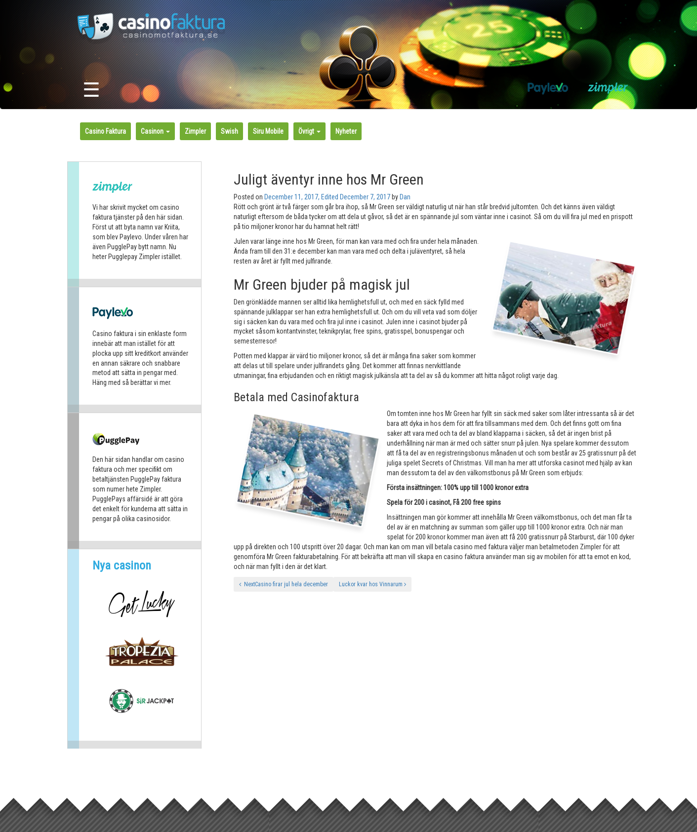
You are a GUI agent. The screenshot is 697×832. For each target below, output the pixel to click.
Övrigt (309, 131)
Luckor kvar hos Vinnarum (372, 584)
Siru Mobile (268, 131)
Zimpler (195, 131)
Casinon (155, 131)
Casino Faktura (105, 131)
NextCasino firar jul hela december (283, 584)
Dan (405, 197)
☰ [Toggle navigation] (91, 90)
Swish (229, 131)
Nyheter (346, 131)
